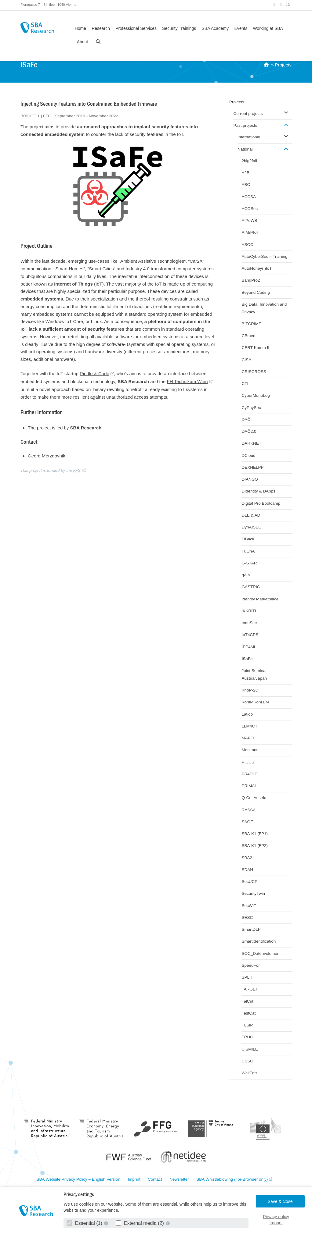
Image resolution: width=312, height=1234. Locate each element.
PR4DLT (249, 774)
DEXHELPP (252, 467)
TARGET (249, 989)
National (245, 149)
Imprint (276, 1222)
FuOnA (248, 551)
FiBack (247, 539)
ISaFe (246, 658)
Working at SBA (268, 28)
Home (80, 28)
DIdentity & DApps (258, 491)
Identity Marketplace (259, 599)
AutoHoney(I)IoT (256, 268)
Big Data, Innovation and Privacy (264, 308)
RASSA (248, 810)
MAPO (247, 738)
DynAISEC (251, 527)
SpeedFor (250, 965)
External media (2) (140, 1223)
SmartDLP (250, 929)
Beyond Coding (255, 292)
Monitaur (249, 750)
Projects (283, 64)
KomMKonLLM (255, 702)
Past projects (245, 125)
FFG (77, 470)
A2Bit (246, 172)
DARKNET (251, 443)
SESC (247, 917)
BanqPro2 (250, 280)
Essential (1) (85, 1223)
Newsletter (179, 1179)
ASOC (247, 244)
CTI (244, 383)
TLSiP (247, 1025)
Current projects (248, 113)
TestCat (248, 1013)
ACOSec (249, 208)
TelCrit (247, 1001)
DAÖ (245, 419)
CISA (246, 359)
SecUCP (249, 881)
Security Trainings (179, 28)
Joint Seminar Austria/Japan (254, 674)
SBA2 (246, 857)
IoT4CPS (249, 634)
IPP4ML (248, 647)
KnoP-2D (249, 690)
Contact (155, 1179)
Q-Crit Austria (253, 797)
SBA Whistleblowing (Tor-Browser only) (232, 1179)
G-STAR (249, 563)
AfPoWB (249, 220)
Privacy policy (276, 1216)
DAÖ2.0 (248, 431)
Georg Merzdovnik (46, 455)
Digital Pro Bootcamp (260, 503)
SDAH (247, 869)
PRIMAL (249, 786)
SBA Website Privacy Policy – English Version (78, 1179)
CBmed (248, 335)
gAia (245, 575)
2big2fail (249, 160)
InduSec (249, 623)
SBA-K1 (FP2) (254, 845)
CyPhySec (251, 407)
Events (240, 28)
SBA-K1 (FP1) (254, 833)
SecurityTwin (253, 893)
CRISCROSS (253, 371)
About (82, 42)
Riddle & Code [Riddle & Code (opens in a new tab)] (94, 373)
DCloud (248, 455)
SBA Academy (215, 28)
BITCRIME (251, 324)
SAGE (247, 822)
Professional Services (136, 28)
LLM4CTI (250, 726)
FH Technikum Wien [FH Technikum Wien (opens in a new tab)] (187, 381)
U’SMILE (249, 1049)
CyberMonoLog (255, 395)
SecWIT (248, 905)
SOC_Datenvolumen (260, 953)
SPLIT (247, 977)
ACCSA (248, 196)
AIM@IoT (250, 232)
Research (101, 28)
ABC (245, 184)
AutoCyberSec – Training (264, 256)
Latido (247, 714)
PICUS (247, 762)
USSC (247, 1061)
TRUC (247, 1037)
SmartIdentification (258, 941)
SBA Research (37, 27)
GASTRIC (250, 587)
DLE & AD (250, 515)
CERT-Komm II (255, 347)
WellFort (249, 1073)
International (249, 137)
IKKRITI (248, 611)
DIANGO (249, 479)
